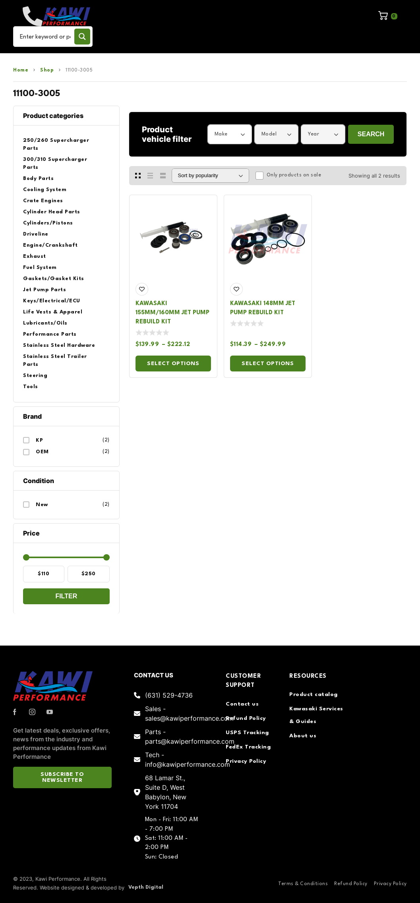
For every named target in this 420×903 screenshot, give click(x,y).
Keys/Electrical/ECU (51, 301)
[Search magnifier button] (82, 36)
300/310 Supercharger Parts (55, 163)
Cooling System (44, 189)
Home (20, 70)
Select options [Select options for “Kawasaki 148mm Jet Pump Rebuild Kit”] (268, 363)
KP (39, 440)
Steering (35, 375)
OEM (42, 451)
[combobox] (230, 134)
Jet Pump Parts (44, 289)
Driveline (35, 234)
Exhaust (34, 256)
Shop (47, 70)
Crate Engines (43, 200)
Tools (30, 386)
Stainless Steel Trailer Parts (55, 360)
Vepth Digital (145, 887)
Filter (66, 596)
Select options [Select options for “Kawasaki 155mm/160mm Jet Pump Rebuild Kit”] (173, 363)
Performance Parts (50, 334)
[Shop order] (210, 175)
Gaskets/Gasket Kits (53, 278)
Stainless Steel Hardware (59, 345)
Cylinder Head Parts (51, 212)
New (42, 504)
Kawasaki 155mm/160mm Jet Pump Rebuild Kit (172, 313)
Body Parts (38, 178)
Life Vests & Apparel (52, 312)
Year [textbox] (313, 134)
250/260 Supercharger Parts (56, 144)
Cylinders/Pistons (48, 223)
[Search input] (45, 36)
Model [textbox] (269, 134)
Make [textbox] (221, 134)
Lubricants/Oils (45, 323)
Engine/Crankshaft (50, 245)
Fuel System (40, 267)
